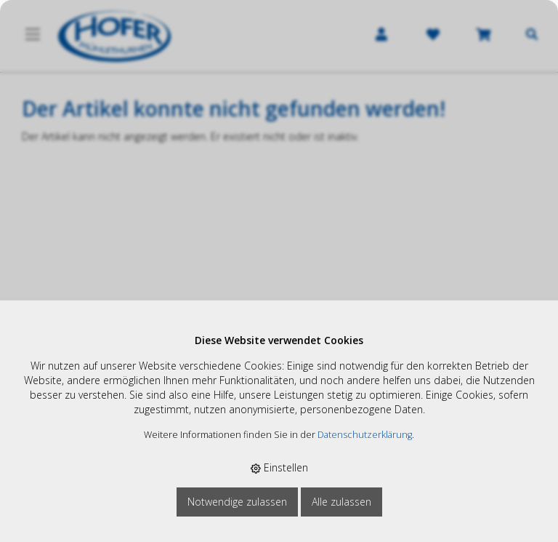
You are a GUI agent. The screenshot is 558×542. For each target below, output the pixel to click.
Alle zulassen (341, 502)
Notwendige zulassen (237, 502)
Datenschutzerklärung (365, 435)
